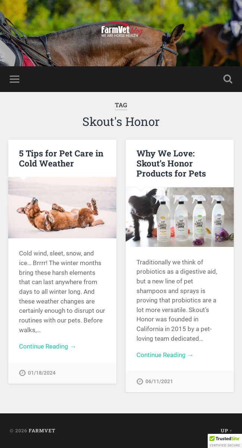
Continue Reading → (47, 346)
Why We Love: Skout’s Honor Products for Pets (171, 163)
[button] (225, 441)
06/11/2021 (159, 381)
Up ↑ (226, 430)
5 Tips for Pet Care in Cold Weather (61, 158)
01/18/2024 (42, 373)
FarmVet (42, 430)
